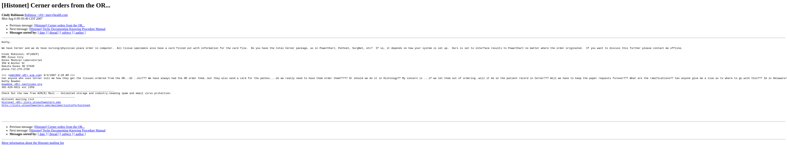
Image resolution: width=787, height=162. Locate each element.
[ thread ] (53, 32)
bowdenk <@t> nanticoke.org (22, 93)
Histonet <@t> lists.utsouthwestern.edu (31, 114)
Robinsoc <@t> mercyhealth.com (46, 15)
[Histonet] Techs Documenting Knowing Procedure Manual (67, 29)
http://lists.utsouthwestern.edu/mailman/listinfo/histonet (46, 118)
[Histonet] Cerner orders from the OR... (59, 25)
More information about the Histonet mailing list (33, 158)
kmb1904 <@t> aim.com (25, 82)
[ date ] (42, 32)
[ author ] (80, 32)
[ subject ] (66, 32)
